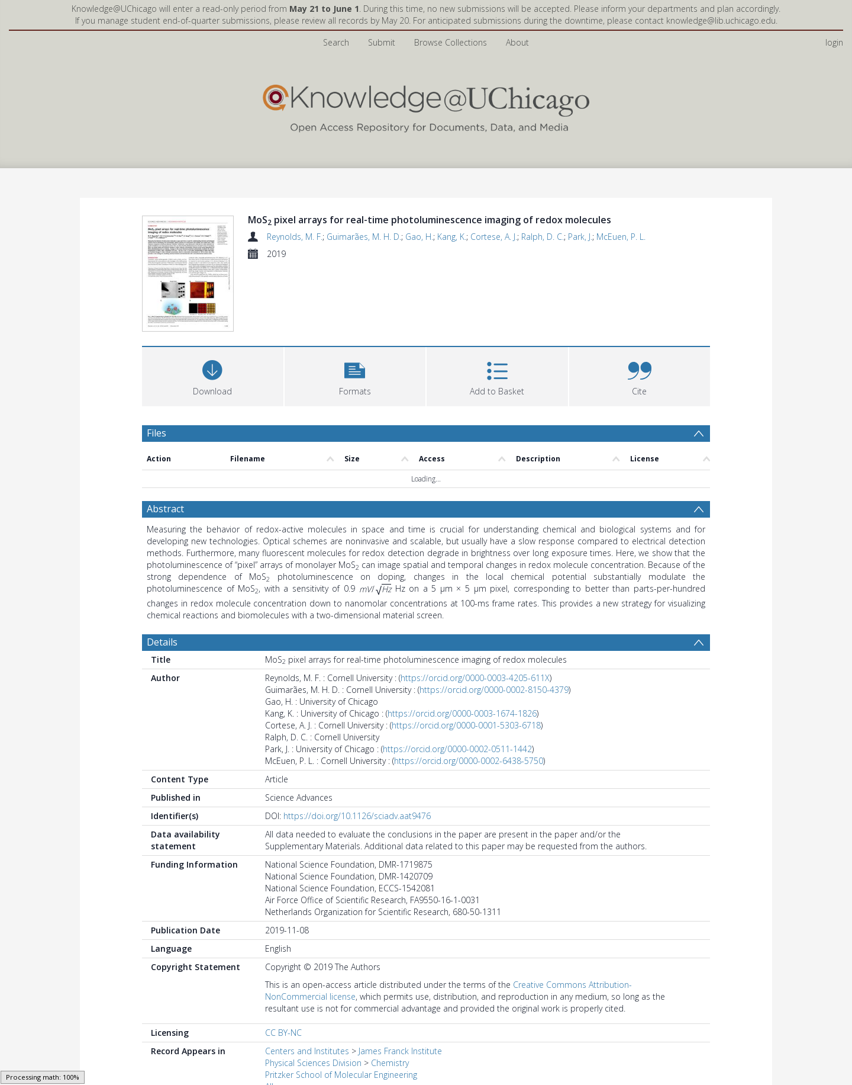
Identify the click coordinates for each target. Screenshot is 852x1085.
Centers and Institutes (307, 1051)
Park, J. (580, 236)
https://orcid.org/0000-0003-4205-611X (475, 677)
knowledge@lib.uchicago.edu (721, 20)
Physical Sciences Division (313, 1062)
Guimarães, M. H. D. (364, 236)
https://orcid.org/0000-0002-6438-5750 (468, 760)
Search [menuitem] (336, 42)
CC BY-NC (283, 1032)
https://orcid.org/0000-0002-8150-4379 (494, 689)
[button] (355, 375)
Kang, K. (451, 236)
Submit (381, 42)
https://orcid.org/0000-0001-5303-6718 (466, 725)
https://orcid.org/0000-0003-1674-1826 (462, 713)
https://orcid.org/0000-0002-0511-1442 (457, 749)
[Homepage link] (426, 106)
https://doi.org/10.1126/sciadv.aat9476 (357, 815)
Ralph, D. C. (542, 236)
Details (162, 642)
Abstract (165, 508)
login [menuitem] (834, 42)
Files (156, 432)
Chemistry (390, 1062)
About (517, 42)
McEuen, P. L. (621, 236)
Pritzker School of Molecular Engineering (341, 1074)
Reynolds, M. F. (294, 236)
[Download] (212, 375)
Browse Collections (450, 42)
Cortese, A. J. (493, 236)
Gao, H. (419, 236)
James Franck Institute (400, 1051)
